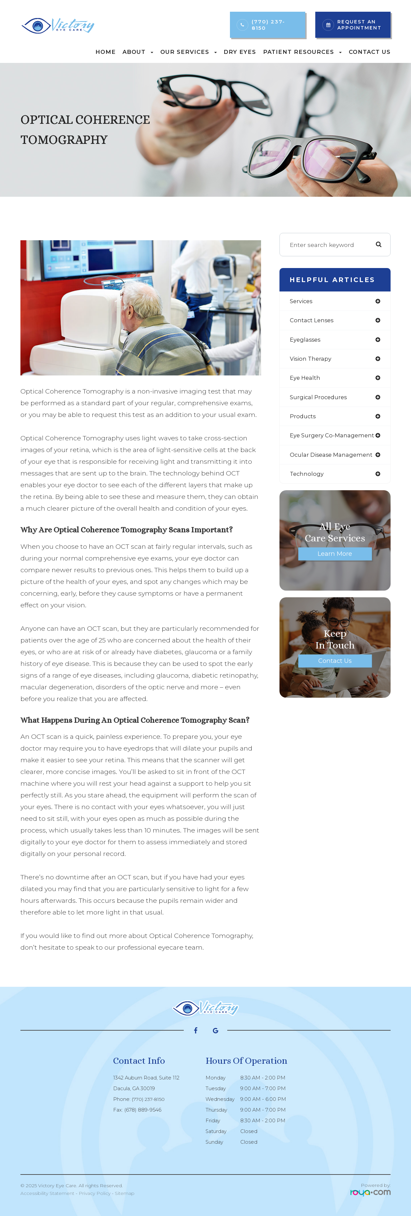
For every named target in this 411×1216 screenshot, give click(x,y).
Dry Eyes (240, 52)
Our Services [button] (188, 52)
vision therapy (312, 360)
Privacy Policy (94, 1193)
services (302, 301)
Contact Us (370, 52)
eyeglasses (306, 340)
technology (307, 477)
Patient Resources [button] (302, 52)
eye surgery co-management (334, 438)
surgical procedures (320, 399)
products (303, 418)
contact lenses (313, 321)
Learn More (335, 558)
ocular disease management (334, 457)
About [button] (137, 52)
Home (105, 52)
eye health (306, 379)
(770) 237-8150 (268, 24)
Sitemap (125, 1193)
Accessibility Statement (47, 1193)
